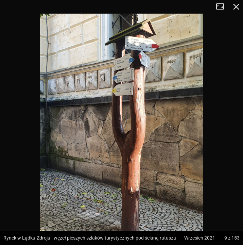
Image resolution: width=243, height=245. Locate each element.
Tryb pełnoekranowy (222, 7)
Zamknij (236, 7)
